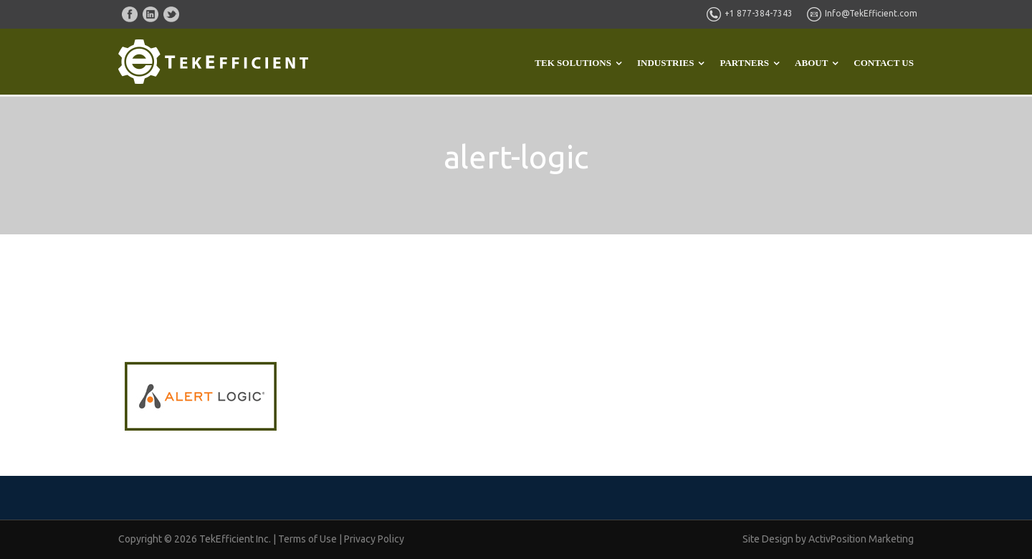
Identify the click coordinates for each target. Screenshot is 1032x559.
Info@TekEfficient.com (871, 13)
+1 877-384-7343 (759, 13)
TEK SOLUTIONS (573, 62)
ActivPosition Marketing (861, 539)
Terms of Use (307, 539)
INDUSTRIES (665, 62)
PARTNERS (744, 62)
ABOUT (811, 62)
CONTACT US (884, 62)
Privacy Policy (374, 539)
